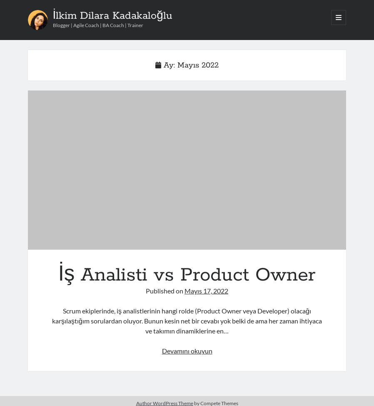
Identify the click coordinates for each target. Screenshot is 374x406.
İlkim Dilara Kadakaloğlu (112, 16)
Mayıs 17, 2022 (206, 291)
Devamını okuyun (187, 351)
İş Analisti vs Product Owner (187, 170)
